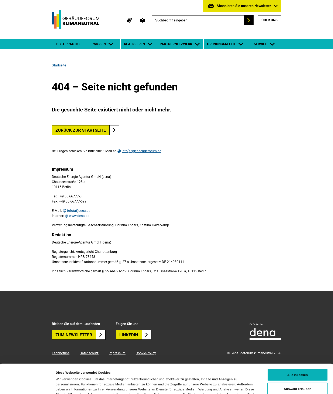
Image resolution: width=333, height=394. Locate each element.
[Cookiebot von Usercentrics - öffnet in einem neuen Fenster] (27, 386)
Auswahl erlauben (297, 361)
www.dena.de (79, 216)
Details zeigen (226, 385)
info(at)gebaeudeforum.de (141, 151)
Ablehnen (297, 375)
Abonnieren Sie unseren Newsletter (244, 6)
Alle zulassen (297, 347)
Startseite (59, 65)
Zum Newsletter (80, 335)
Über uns (269, 20)
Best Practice (68, 44)
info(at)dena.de (78, 210)
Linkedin (135, 335)
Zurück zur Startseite (80, 130)
